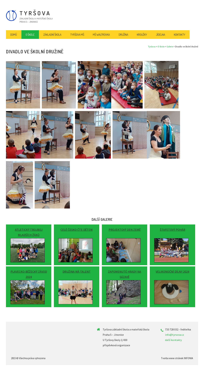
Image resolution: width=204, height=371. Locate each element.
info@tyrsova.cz (174, 334)
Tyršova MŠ (77, 34)
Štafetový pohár (172, 230)
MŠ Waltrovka (101, 34)
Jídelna (160, 34)
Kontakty (179, 34)
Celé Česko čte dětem (77, 230)
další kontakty (173, 340)
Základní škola (52, 34)
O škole (161, 46)
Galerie (170, 46)
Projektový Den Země (125, 230)
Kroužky (142, 34)
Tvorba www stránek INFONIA (177, 358)
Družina (123, 34)
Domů (13, 34)
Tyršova (151, 46)
